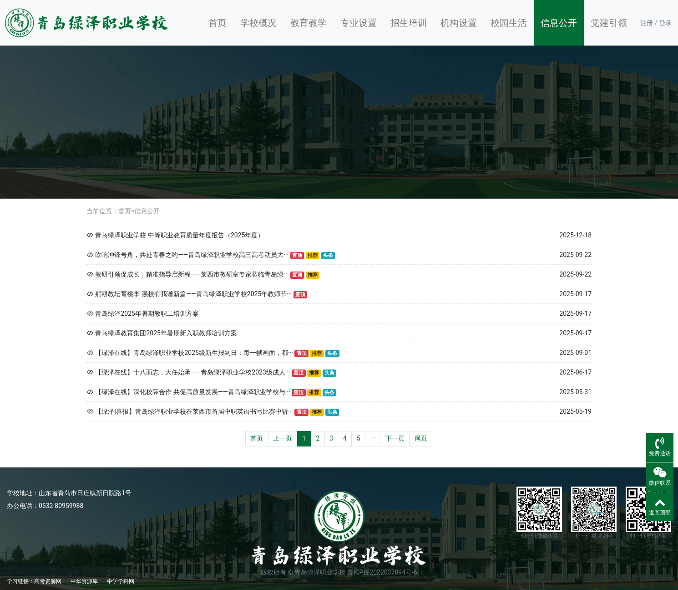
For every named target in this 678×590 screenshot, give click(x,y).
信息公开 (559, 22)
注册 (646, 22)
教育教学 (308, 22)
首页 (217, 22)
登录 (665, 22)
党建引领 (609, 22)
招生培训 (408, 22)
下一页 (395, 438)
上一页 (282, 438)
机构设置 (458, 22)
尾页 (421, 438)
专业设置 (358, 22)
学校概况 (258, 22)
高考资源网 (47, 581)
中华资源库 (84, 581)
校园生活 (509, 22)
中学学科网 (120, 581)
